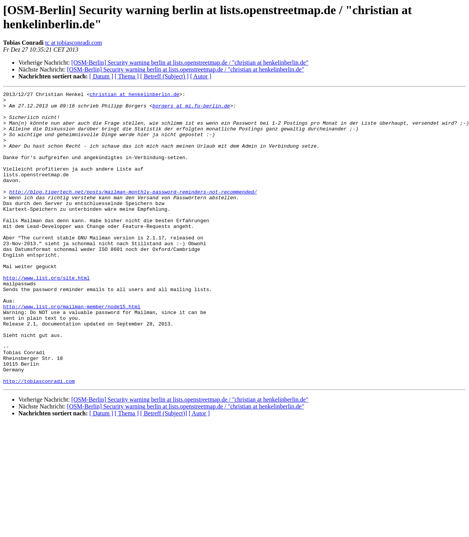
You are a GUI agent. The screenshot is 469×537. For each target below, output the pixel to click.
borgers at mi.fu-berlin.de (191, 109)
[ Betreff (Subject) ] (164, 76)
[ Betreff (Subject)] (163, 472)
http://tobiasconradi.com (39, 439)
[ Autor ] (200, 76)
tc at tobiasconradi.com (73, 42)
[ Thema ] (127, 76)
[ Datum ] (101, 76)
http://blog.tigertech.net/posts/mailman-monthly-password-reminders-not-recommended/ (133, 212)
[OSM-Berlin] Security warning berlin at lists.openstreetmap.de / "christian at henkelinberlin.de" (189, 62)
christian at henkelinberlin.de (134, 95)
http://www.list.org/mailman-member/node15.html (72, 350)
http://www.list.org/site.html (46, 315)
